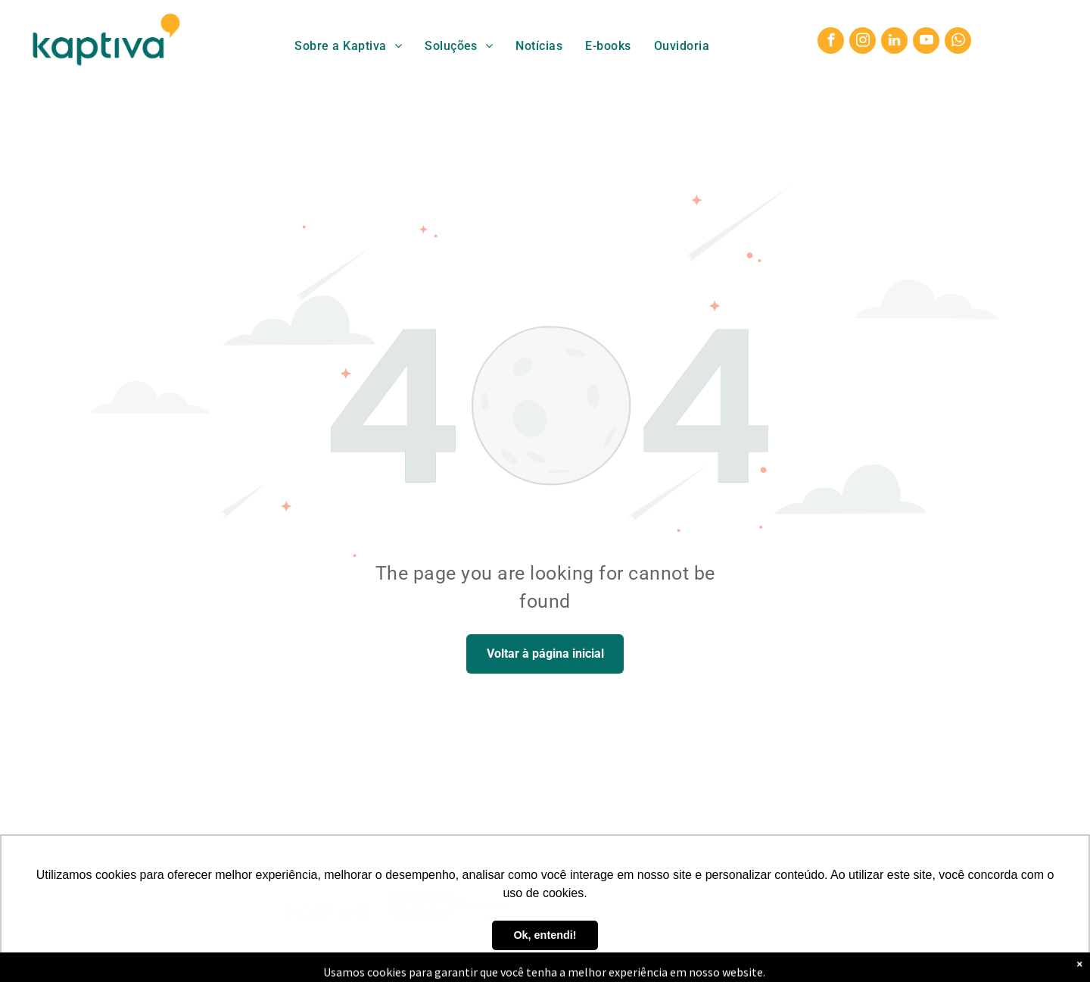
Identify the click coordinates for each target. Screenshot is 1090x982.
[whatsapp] (958, 42)
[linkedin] (894, 42)
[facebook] (831, 42)
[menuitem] (348, 46)
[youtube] (926, 42)
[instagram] (862, 42)
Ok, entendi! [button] (544, 935)
